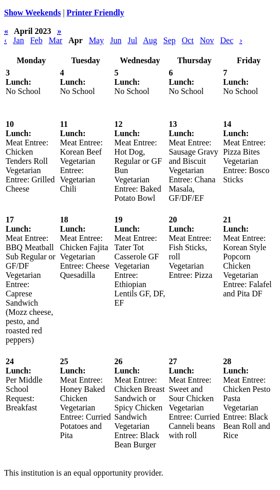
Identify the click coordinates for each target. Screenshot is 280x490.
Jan (18, 40)
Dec (226, 40)
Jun (115, 40)
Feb (36, 40)
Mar (56, 40)
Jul (132, 40)
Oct (188, 40)
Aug (150, 40)
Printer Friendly (95, 12)
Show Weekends (32, 12)
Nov (207, 40)
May (96, 40)
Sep (169, 40)
